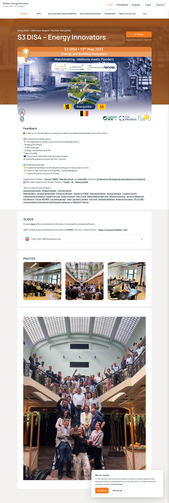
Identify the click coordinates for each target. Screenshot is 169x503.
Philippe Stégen (49, 191)
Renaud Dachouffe (32, 191)
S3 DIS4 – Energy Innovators (16, 3)
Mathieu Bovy (29, 194)
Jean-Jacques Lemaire (77, 200)
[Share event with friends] (139, 35)
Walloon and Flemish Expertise (62, 14)
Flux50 (67, 182)
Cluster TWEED (51, 179)
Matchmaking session (90, 14)
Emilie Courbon (68, 197)
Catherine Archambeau (34, 197)
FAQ (144, 14)
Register (160, 4)
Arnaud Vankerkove (46, 194)
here (33, 224)
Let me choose (117, 484)
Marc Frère (81, 197)
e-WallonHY (76, 203)
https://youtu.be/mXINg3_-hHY (112, 230)
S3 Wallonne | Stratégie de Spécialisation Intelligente (120, 179)
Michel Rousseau (117, 197)
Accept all (101, 490)
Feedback (24, 14)
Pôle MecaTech (66, 179)
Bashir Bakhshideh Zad (97, 197)
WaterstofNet (81, 182)
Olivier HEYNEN (42, 200)
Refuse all (117, 490)
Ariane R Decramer (124, 200)
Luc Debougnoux (58, 200)
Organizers (110, 14)
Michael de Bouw (98, 194)
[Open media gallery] (42, 282)
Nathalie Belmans (107, 200)
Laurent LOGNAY (81, 194)
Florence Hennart (64, 194)
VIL (72, 182)
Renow (85, 203)
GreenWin (82, 179)
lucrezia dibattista (135, 197)
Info (39, 14)
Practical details (127, 14)
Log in (148, 4)
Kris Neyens (28, 200)
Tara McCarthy (64, 191)
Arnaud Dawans (114, 194)
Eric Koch (93, 200)
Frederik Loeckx (129, 194)
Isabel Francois (53, 197)
